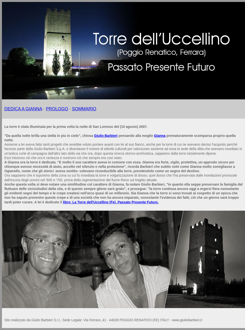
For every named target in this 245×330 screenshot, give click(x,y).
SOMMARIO (84, 108)
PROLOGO (57, 108)
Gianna (159, 136)
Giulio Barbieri (105, 136)
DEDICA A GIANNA (23, 108)
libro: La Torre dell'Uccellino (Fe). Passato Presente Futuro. (111, 202)
